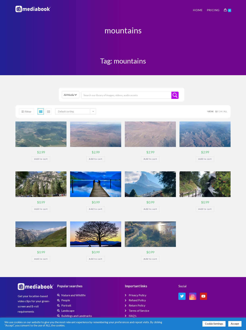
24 (220, 111)
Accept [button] (235, 323)
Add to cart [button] (41, 159)
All (225, 111)
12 (216, 111)
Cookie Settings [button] (214, 323)
